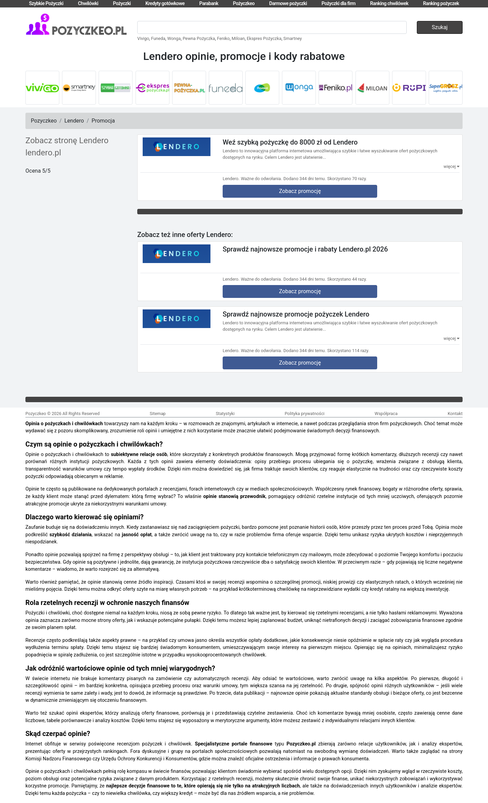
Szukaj (440, 27)
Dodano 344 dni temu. (304, 178)
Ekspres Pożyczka (264, 38)
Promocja (103, 120)
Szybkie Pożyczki (46, 3)
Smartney (292, 38)
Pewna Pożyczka (199, 38)
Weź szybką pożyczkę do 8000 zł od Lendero (290, 142)
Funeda (158, 38)
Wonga (174, 38)
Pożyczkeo (244, 3)
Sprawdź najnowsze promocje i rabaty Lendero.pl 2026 (305, 249)
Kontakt (455, 413)
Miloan (238, 38)
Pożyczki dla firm (338, 3)
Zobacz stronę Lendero (66, 140)
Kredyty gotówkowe (165, 3)
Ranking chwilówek (389, 3)
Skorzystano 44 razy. (347, 279)
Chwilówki (88, 3)
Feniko (223, 38)
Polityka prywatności (305, 413)
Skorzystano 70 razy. (347, 178)
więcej (452, 166)
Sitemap (158, 413)
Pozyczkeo (44, 120)
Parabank (208, 3)
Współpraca (386, 413)
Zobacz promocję (300, 191)
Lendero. (231, 178)
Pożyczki (122, 3)
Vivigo (143, 38)
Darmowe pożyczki (288, 3)
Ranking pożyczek (441, 3)
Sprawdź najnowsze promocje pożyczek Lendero (296, 314)
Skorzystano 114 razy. (348, 350)
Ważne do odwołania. (261, 178)
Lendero (74, 120)
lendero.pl (43, 152)
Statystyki (225, 413)
